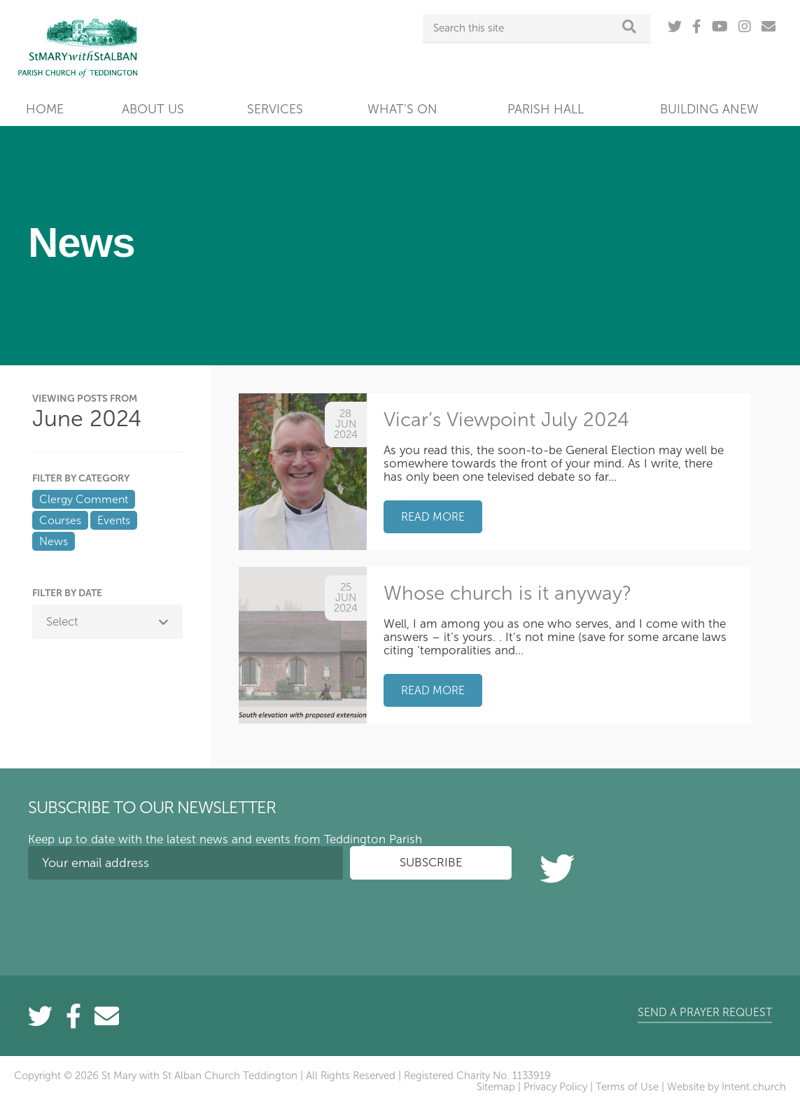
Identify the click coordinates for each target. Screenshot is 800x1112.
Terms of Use (627, 1086)
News (53, 541)
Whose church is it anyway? (507, 593)
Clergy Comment (83, 499)
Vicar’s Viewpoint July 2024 (506, 419)
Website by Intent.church (726, 1086)
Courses (60, 520)
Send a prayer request (705, 1012)
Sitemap (496, 1086)
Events (113, 520)
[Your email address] (185, 863)
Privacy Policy (555, 1086)
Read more (433, 517)
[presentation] (134, 917)
